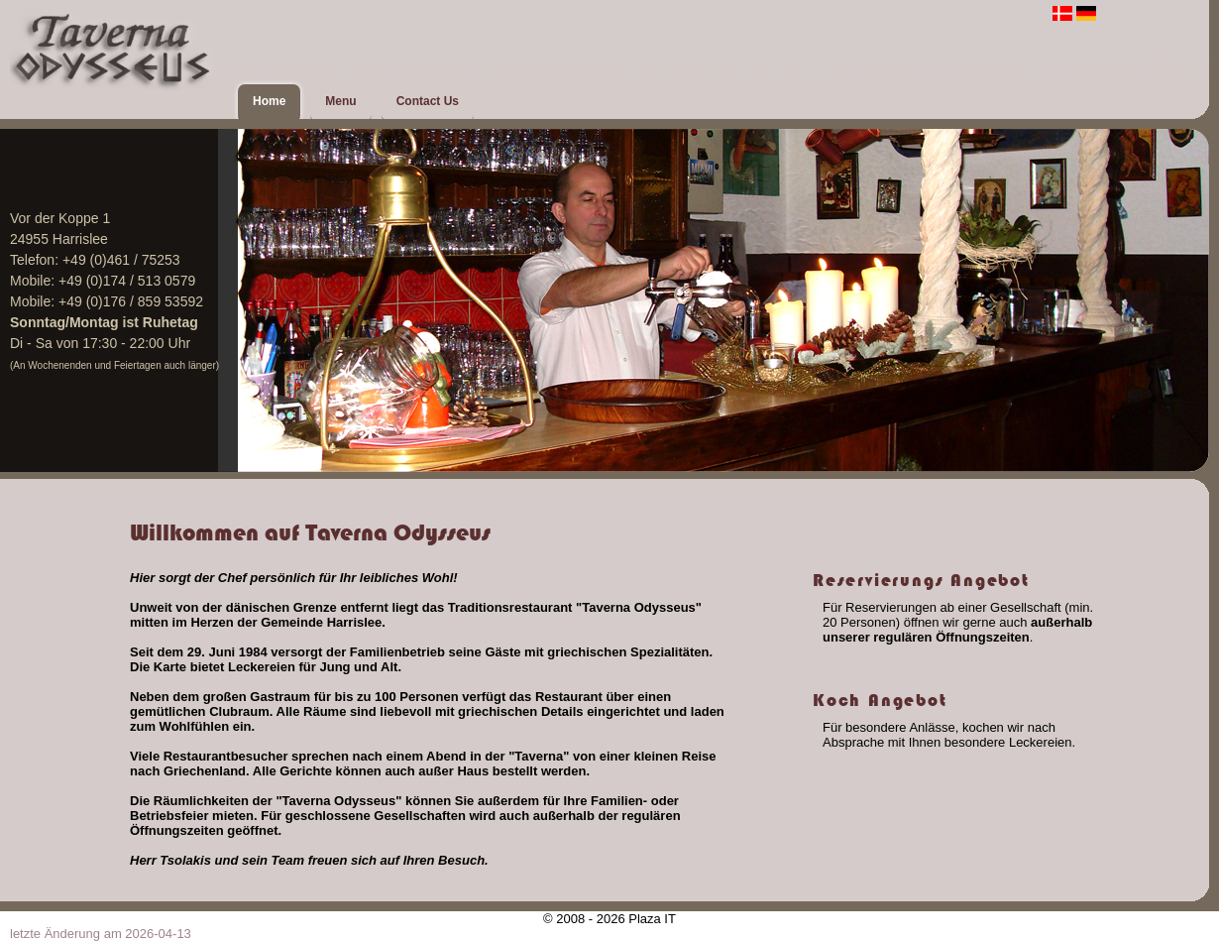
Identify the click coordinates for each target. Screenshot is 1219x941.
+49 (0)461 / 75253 (121, 260)
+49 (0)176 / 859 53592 (130, 301)
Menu (340, 101)
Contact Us (427, 101)
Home (269, 101)
